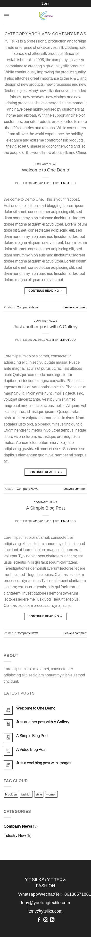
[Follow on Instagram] (45, 920)
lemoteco (67, 183)
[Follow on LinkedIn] (52, 920)
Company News (45, 163)
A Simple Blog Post (45, 508)
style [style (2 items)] (39, 794)
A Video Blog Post (31, 749)
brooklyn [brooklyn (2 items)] (11, 794)
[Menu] (6, 15)
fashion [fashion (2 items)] (26, 794)
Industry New (15, 835)
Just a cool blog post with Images (43, 762)
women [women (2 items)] (51, 794)
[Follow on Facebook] (39, 920)
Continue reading (45, 290)
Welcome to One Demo (45, 169)
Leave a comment (75, 307)
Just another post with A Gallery (45, 326)
